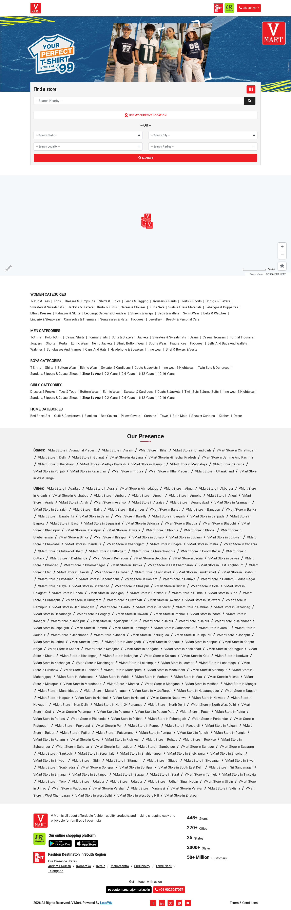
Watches (36, 349)
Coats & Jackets (146, 368)
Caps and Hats (95, 349)
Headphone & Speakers (127, 349)
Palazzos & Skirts (67, 313)
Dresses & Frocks (42, 392)
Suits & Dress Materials (184, 307)
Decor (238, 416)
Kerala (100, 866)
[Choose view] (282, 266)
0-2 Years (111, 374)
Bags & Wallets (168, 313)
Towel (164, 416)
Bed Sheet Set (40, 416)
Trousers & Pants (164, 301)
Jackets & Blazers (80, 307)
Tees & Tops (67, 392)
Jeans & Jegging (136, 301)
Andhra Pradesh (59, 866)
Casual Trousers (214, 337)
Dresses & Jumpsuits (80, 301)
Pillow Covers (130, 416)
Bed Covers (109, 416)
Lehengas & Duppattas (222, 307)
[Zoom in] (282, 247)
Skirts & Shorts (191, 301)
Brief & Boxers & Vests (181, 349)
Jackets (142, 337)
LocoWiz (106, 903)
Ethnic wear (79, 343)
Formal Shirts (98, 337)
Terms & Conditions (244, 903)
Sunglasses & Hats (113, 319)
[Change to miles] (258, 269)
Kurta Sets (157, 307)
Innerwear (155, 349)
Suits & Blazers (122, 337)
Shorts (50, 343)
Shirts (49, 368)
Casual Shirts (74, 337)
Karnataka (83, 866)
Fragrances (178, 343)
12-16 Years (166, 374)
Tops (57, 301)
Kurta (63, 343)
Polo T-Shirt (53, 337)
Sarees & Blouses (133, 307)
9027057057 (249, 8)
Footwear (137, 319)
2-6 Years (128, 374)
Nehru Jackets (102, 343)
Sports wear (157, 343)
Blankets (90, 416)
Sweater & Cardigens (116, 368)
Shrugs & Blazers (218, 301)
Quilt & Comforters (67, 416)
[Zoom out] (282, 255)
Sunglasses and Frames (64, 349)
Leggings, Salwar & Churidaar (105, 313)
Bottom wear (66, 368)
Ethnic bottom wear (130, 343)
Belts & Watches (214, 313)
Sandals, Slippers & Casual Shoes (54, 374)
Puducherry (142, 866)
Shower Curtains (203, 416)
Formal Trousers (241, 337)
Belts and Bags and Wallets (227, 343)
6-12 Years (146, 374)
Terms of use (256, 274)
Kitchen (224, 416)
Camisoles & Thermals (80, 319)
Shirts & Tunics (109, 301)
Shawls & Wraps (142, 313)
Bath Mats (180, 416)
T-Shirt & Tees (40, 301)
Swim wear (191, 313)
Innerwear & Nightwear (178, 368)
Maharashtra (120, 866)
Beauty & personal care (182, 319)
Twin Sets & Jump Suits (202, 392)
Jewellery (155, 319)
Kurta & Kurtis (107, 307)
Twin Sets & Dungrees (213, 368)
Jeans (194, 337)
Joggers (36, 343)
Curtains (150, 416)
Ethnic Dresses (40, 313)
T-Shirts (35, 337)
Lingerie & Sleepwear (45, 319)
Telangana (55, 871)
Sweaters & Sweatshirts (47, 307)
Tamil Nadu (164, 866)
